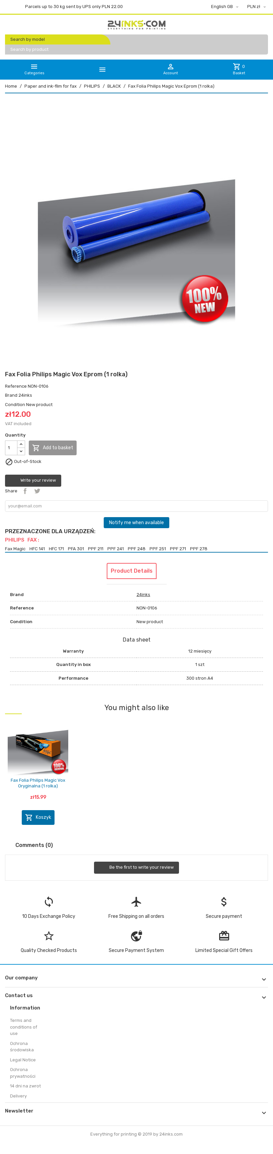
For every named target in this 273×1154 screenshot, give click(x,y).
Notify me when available (136, 522)
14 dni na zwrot (25, 1085)
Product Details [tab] (132, 571)
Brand (11, 395)
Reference (16, 386)
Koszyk (38, 817)
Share (25, 491)
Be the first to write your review (136, 867)
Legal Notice (23, 1059)
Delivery (18, 1095)
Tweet (37, 491)
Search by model (27, 39)
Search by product (29, 49)
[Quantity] (11, 448)
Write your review (33, 480)
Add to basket (52, 448)
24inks (25, 395)
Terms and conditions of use (23, 1027)
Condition (15, 404)
